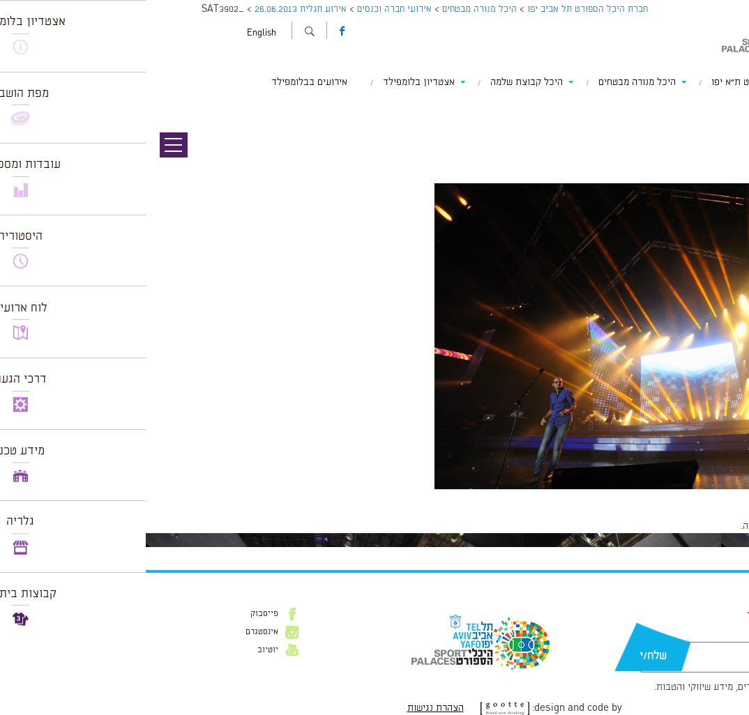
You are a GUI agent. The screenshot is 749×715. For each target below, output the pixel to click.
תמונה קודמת (723, 108)
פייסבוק (119, 614)
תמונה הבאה (724, 122)
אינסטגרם (116, 632)
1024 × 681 (664, 496)
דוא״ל (681, 635)
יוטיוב (122, 650)
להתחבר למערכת (703, 526)
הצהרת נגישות (290, 708)
